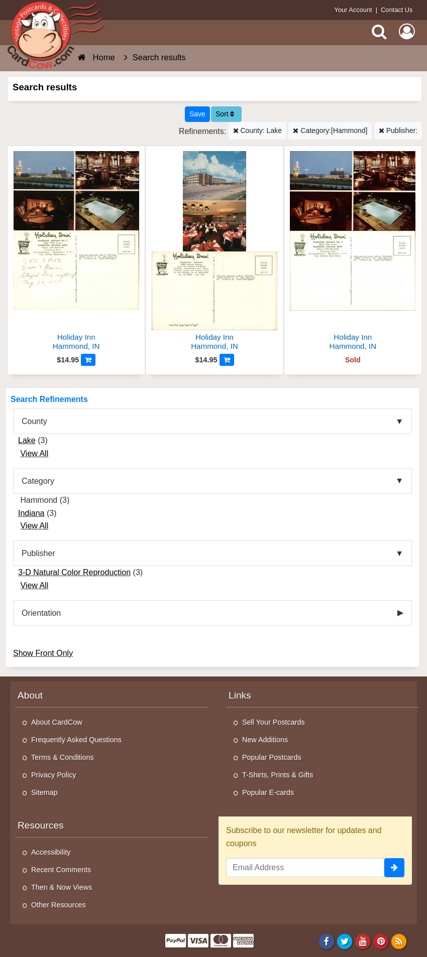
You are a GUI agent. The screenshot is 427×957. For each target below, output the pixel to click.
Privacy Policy (53, 775)
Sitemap (44, 792)
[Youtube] (363, 941)
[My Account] (407, 32)
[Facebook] (326, 941)
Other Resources (58, 905)
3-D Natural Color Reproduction (74, 572)
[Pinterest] (381, 941)
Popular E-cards (268, 792)
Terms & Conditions (62, 757)
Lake (27, 440)
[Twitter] (345, 941)
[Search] (379, 32)
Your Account (353, 10)
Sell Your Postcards (273, 722)
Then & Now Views (61, 887)
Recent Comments (61, 870)
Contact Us (396, 10)
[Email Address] (305, 867)
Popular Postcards (271, 757)
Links (240, 695)
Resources (41, 825)
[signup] (394, 867)
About (30, 695)
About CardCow (56, 722)
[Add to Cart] (88, 360)
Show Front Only (43, 653)
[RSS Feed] (399, 941)
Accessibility (50, 852)
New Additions (265, 740)
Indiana (31, 513)
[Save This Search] (197, 114)
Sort (225, 114)
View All (34, 453)
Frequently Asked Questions (76, 740)
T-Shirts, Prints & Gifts (277, 775)
